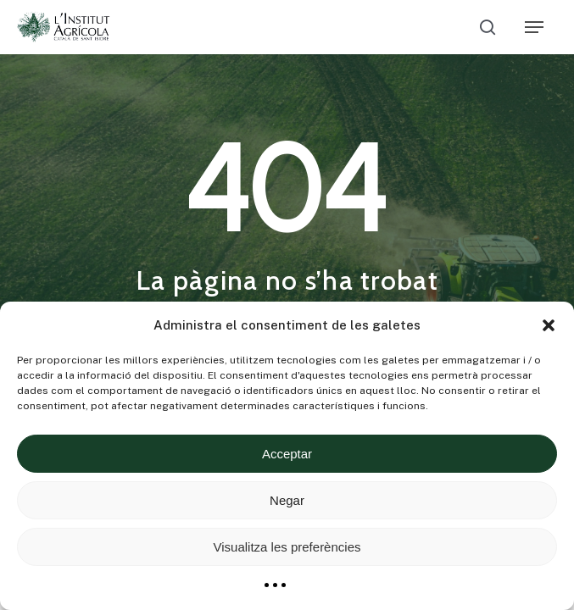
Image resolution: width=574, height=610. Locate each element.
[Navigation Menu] (534, 27)
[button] (548, 325)
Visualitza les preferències (287, 547)
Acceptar (287, 453)
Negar (287, 500)
